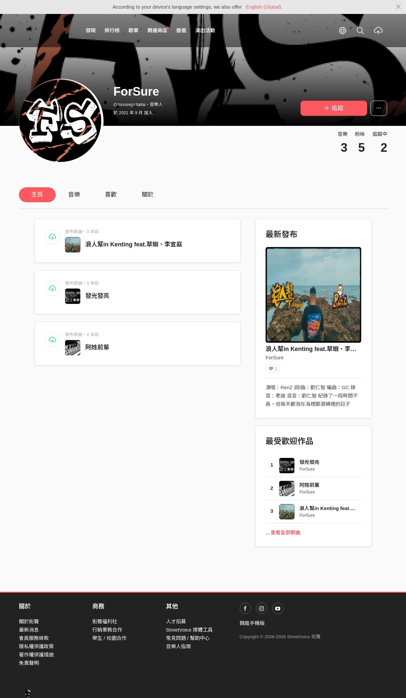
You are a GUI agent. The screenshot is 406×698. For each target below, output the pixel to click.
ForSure (275, 357)
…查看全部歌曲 (283, 535)
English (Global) (263, 7)
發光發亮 (97, 296)
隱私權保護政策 (36, 646)
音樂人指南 (178, 646)
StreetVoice (46, 30)
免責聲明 (29, 663)
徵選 (181, 30)
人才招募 (176, 621)
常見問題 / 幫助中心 (188, 638)
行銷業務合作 (107, 630)
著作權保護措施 (36, 654)
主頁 (37, 194)
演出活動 (205, 30)
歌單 (133, 30)
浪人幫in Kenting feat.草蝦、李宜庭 (133, 244)
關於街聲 (29, 621)
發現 (91, 30)
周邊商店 (158, 30)
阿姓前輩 (97, 347)
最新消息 (29, 630)
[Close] (398, 7)
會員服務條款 (34, 638)
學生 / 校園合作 (109, 638)
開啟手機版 (252, 623)
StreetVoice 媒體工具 (189, 630)
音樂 (74, 194)
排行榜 (112, 30)
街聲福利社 (104, 621)
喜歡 (111, 194)
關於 (148, 194)
